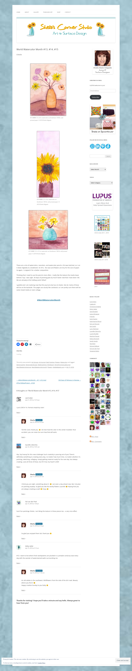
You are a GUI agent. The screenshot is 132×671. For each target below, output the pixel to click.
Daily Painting (50, 362)
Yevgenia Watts (94, 351)
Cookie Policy (41, 663)
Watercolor (63, 362)
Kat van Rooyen (94, 324)
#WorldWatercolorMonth (48, 300)
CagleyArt (93, 304)
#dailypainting (42, 365)
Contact (68, 12)
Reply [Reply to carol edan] (18, 412)
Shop (58, 12)
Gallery (36, 12)
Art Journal (42, 362)
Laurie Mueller (94, 334)
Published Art (47, 12)
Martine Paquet (94, 336)
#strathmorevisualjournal (62, 365)
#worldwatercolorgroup (23, 367)
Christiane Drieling (95, 307)
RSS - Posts (94, 436)
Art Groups (35, 362)
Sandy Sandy (94, 341)
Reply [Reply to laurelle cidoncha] (18, 467)
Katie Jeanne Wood (95, 321)
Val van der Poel (31, 502)
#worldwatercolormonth (39, 367)
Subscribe (95, 97)
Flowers (57, 362)
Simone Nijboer (94, 346)
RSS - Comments (96, 441)
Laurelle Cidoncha (95, 331)
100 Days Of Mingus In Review (69, 380)
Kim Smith (93, 326)
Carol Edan (93, 302)
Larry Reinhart (94, 329)
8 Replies (19, 54)
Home (18, 12)
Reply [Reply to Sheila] (23, 437)
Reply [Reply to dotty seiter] (18, 563)
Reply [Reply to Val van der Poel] (18, 516)
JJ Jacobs (92, 316)
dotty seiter (29, 546)
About (27, 12)
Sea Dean (92, 344)
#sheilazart (50, 365)
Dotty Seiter (93, 309)
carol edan (29, 398)
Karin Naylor (93, 319)
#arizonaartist (20, 365)
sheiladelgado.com (58, 367)
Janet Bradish (94, 312)
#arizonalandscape (31, 365)
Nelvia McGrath (94, 339)
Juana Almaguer (94, 314)
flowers (50, 367)
